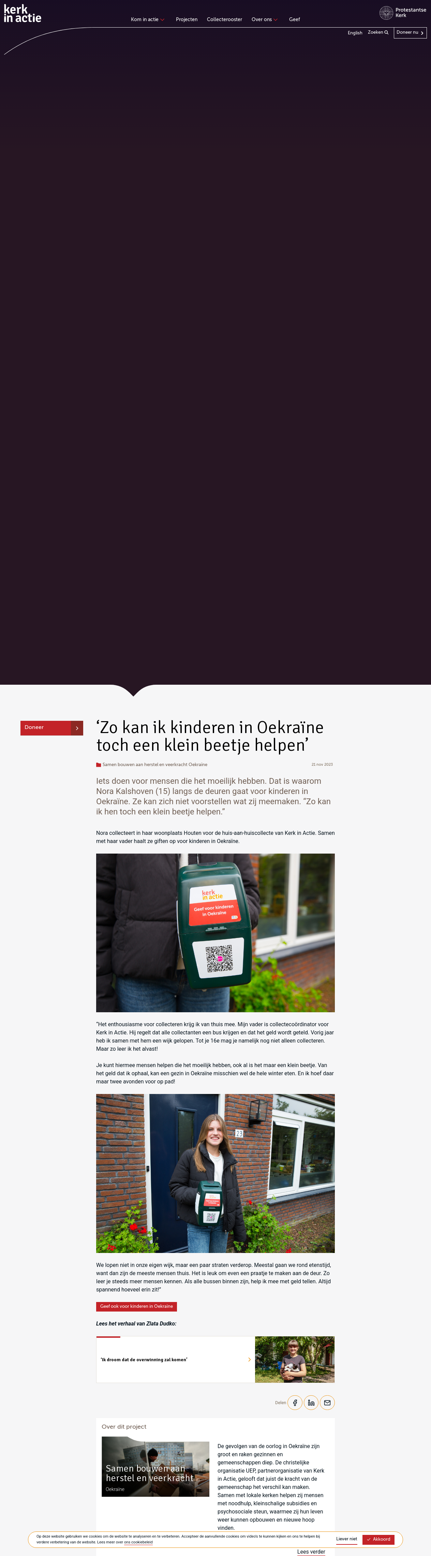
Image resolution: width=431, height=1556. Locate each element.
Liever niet (346, 1539)
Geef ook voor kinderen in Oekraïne (136, 1306)
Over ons (264, 19)
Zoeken (378, 32)
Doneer (34, 727)
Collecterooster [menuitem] (224, 19)
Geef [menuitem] (294, 19)
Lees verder (311, 1552)
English (355, 33)
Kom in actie (147, 19)
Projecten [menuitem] (186, 19)
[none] (149, 20)
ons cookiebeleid (138, 1542)
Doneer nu (407, 32)
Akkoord (378, 1539)
